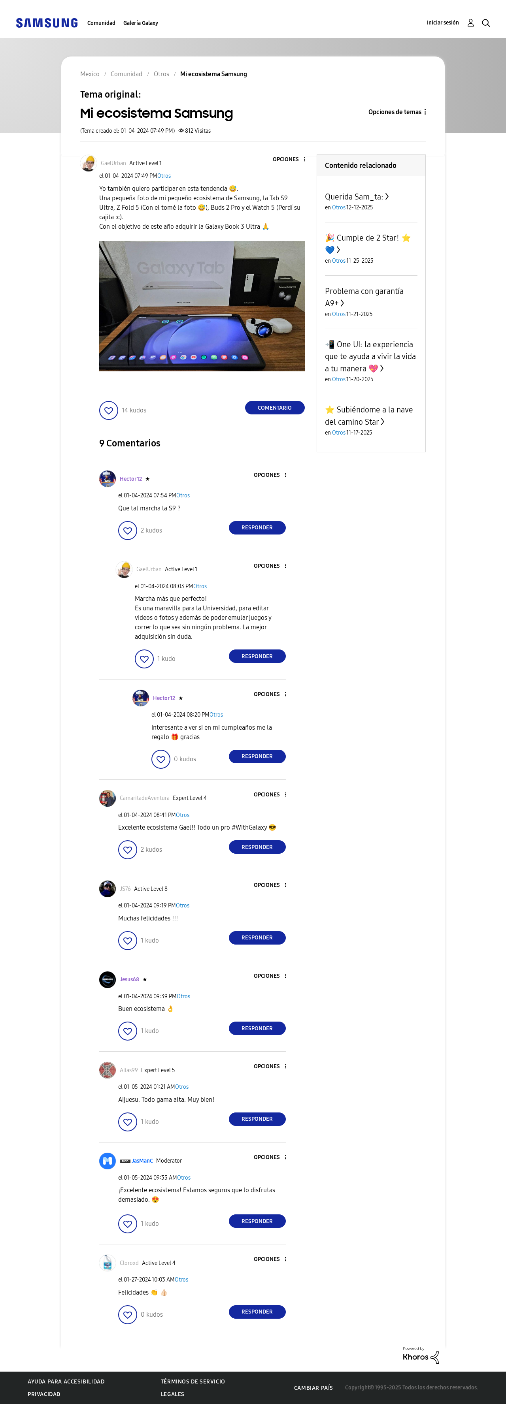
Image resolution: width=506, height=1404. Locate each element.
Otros (164, 176)
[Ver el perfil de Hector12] (131, 479)
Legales (173, 1394)
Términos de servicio (193, 1381)
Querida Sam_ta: (354, 196)
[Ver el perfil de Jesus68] (129, 979)
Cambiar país (313, 1388)
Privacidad (44, 1394)
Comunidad (101, 23)
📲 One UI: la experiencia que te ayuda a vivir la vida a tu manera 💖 (370, 356)
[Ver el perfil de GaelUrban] (113, 163)
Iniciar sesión (443, 22)
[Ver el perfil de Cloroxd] (129, 1263)
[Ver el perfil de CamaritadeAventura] (145, 798)
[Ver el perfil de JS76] (125, 889)
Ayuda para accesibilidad (66, 1381)
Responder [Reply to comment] (257, 527)
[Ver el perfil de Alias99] (129, 1070)
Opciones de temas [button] (394, 112)
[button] (291, 160)
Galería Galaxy (140, 23)
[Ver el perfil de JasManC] (142, 1160)
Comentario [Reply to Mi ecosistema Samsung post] (275, 408)
